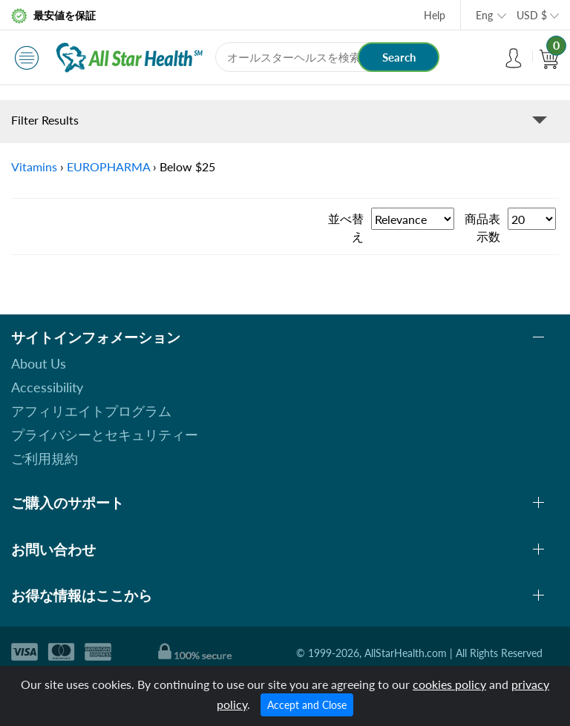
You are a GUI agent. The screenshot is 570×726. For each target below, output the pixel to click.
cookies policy (449, 684)
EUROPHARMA (108, 166)
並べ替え (346, 227)
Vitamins (34, 166)
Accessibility (47, 387)
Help (434, 15)
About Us (38, 363)
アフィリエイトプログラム (91, 411)
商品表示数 (482, 227)
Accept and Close (307, 705)
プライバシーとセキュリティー (104, 434)
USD (532, 15)
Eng (484, 15)
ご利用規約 (44, 458)
